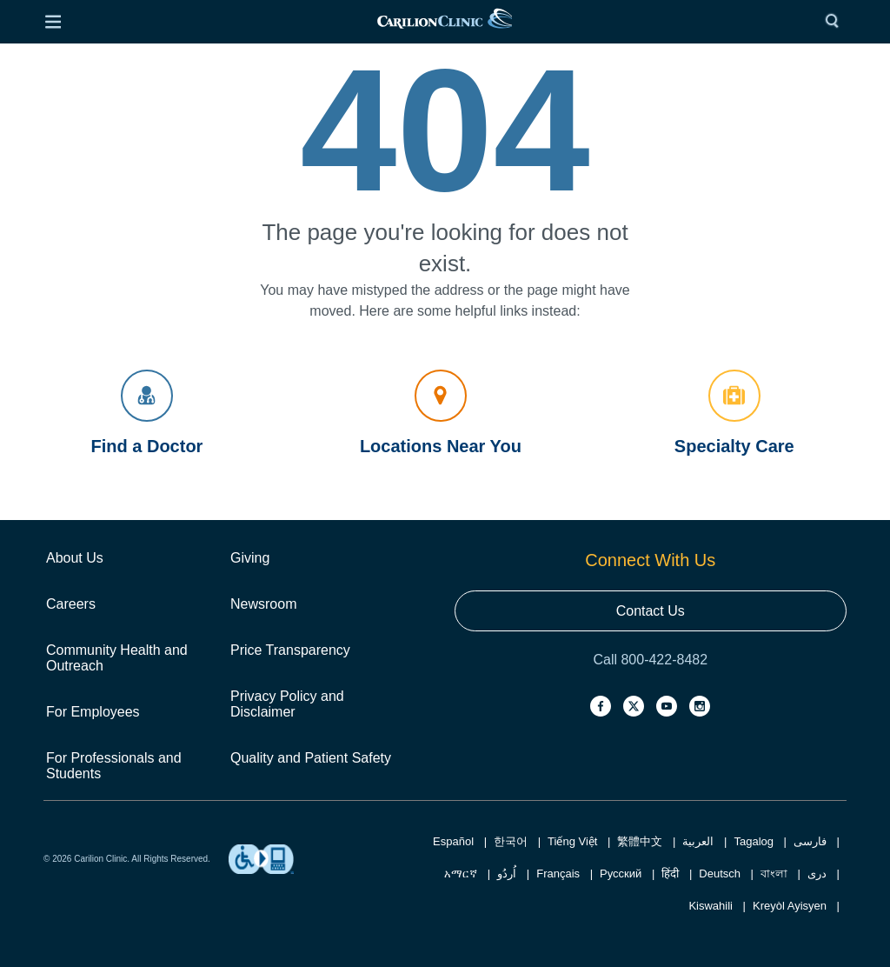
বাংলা (773, 873)
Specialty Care (734, 413)
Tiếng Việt (572, 841)
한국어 (511, 841)
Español (453, 841)
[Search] (836, 22)
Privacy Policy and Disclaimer (287, 704)
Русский (620, 873)
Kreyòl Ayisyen (790, 905)
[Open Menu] (53, 22)
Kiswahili (710, 905)
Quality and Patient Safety (310, 757)
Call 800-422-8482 (650, 659)
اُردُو (506, 873)
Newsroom (263, 604)
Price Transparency (290, 650)
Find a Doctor (147, 413)
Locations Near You (440, 413)
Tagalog (754, 841)
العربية (698, 841)
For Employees (93, 711)
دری (817, 873)
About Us (74, 557)
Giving (249, 557)
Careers (71, 604)
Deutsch (720, 873)
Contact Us (650, 611)
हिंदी (670, 873)
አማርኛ (460, 873)
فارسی (810, 841)
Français (558, 873)
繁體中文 (639, 841)
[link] (444, 22)
